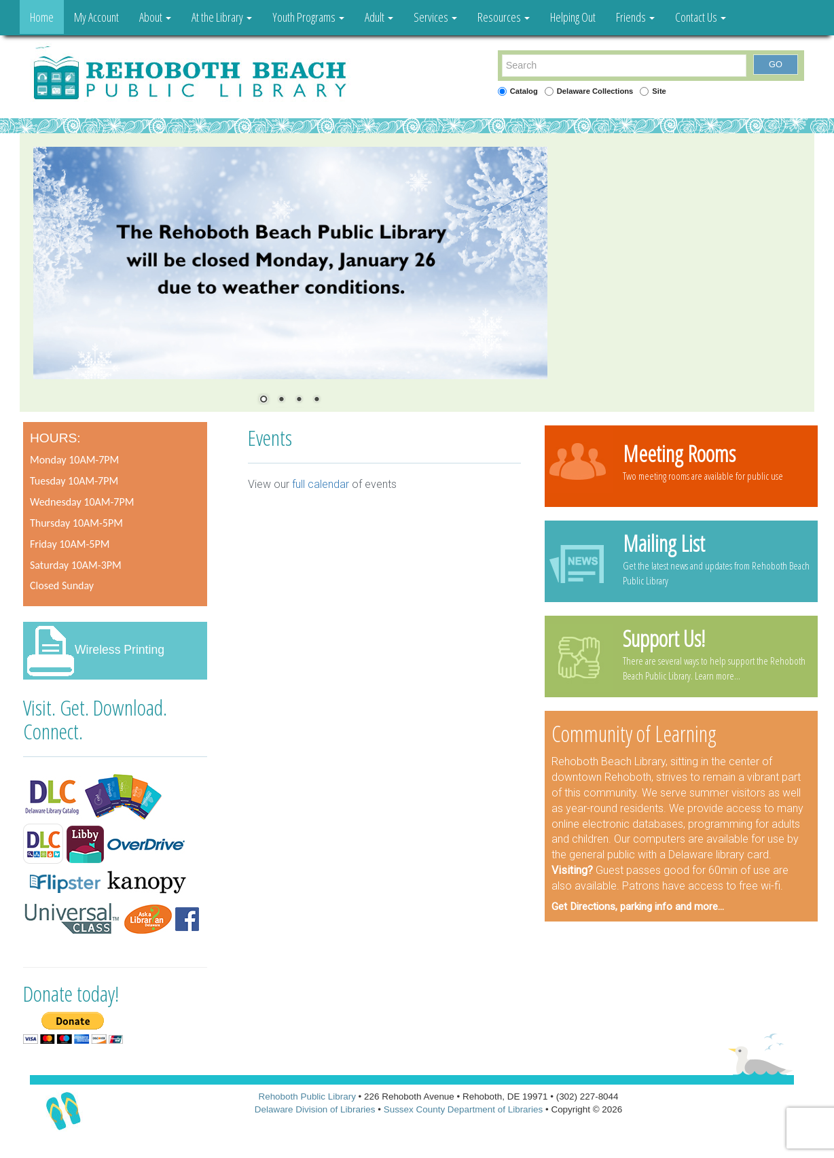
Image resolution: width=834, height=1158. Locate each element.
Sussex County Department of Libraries (463, 1109)
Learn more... (717, 675)
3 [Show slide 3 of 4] (298, 400)
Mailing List (664, 543)
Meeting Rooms (679, 453)
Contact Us (700, 17)
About (155, 17)
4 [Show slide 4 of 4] (316, 400)
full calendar (320, 484)
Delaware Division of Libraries (315, 1109)
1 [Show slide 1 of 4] (263, 400)
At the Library (222, 17)
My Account (96, 17)
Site (659, 91)
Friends (635, 17)
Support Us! (664, 638)
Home (42, 17)
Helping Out (573, 17)
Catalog (524, 91)
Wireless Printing (119, 649)
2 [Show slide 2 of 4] (281, 400)
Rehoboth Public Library (306, 1096)
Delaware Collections (595, 91)
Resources (503, 17)
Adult (379, 17)
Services (435, 17)
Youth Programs (308, 17)
